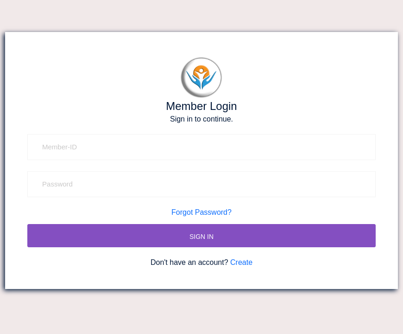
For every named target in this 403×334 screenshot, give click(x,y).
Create (241, 262)
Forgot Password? (201, 212)
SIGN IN (201, 236)
